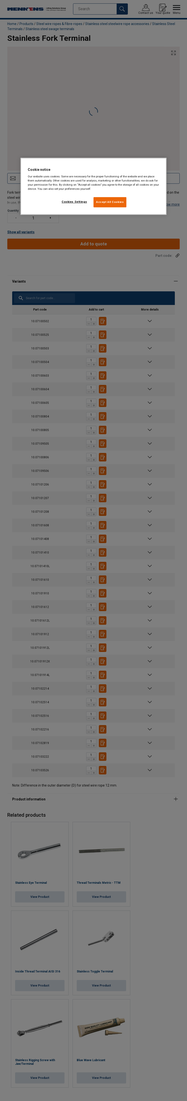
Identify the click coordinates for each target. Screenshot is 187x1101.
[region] (93, 186)
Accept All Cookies (110, 202)
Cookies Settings (74, 202)
